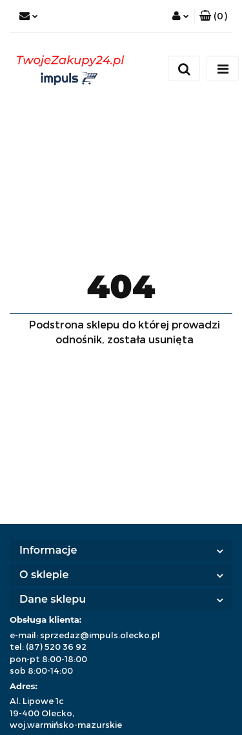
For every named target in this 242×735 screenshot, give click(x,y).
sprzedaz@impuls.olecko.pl (100, 635)
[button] (213, 16)
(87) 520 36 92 (56, 646)
